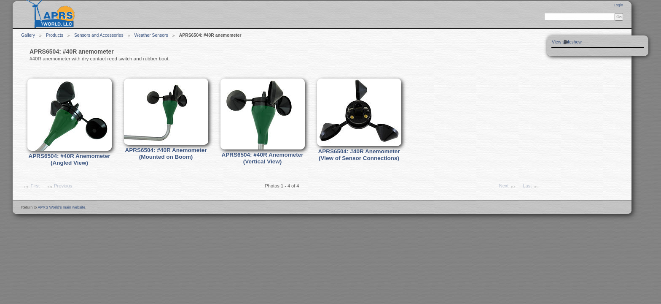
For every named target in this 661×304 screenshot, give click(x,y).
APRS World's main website (61, 207)
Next (507, 186)
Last (531, 186)
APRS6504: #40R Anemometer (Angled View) (69, 159)
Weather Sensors (151, 35)
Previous (59, 186)
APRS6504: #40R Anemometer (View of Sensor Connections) (359, 155)
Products (54, 35)
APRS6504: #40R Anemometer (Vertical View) (262, 158)
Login (618, 5)
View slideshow (567, 42)
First (31, 186)
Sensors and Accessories (99, 35)
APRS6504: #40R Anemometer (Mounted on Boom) (166, 153)
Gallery (28, 35)
